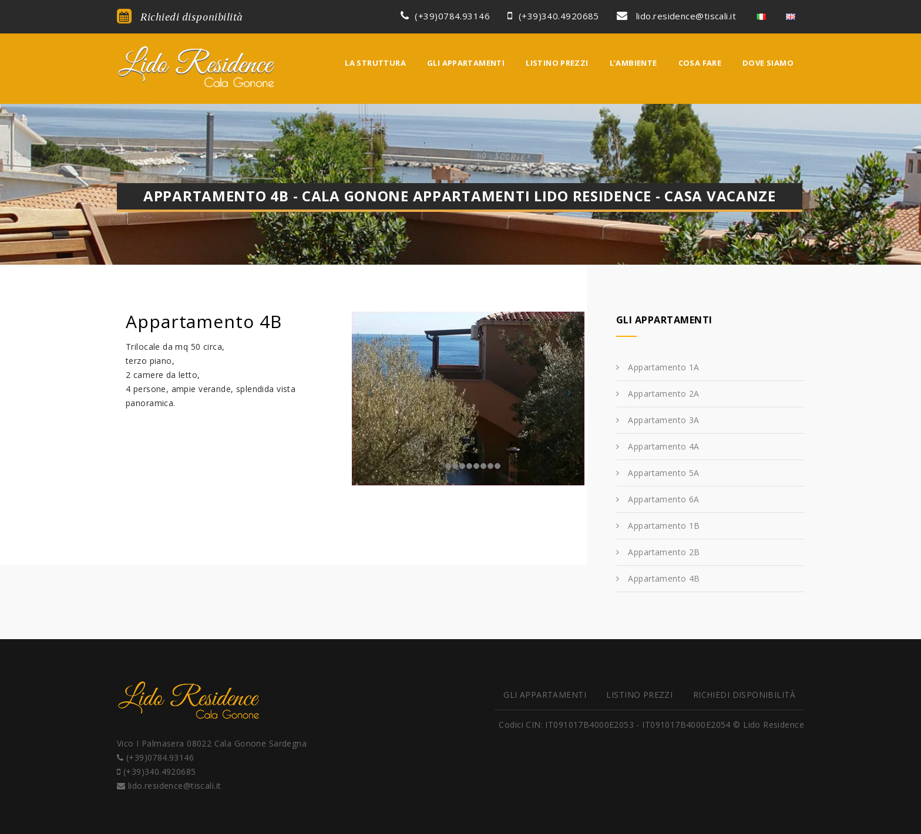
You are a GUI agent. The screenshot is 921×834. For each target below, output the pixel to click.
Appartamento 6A (663, 499)
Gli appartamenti (466, 63)
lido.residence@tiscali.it (676, 16)
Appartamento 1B (664, 525)
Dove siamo (768, 63)
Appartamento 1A (663, 367)
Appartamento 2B (664, 552)
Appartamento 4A (663, 446)
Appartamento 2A (663, 393)
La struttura (375, 63)
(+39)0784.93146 (445, 16)
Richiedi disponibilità (180, 16)
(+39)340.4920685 (553, 16)
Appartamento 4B (664, 578)
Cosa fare (700, 63)
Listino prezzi (557, 63)
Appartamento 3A (663, 420)
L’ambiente (633, 63)
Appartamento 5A (663, 472)
